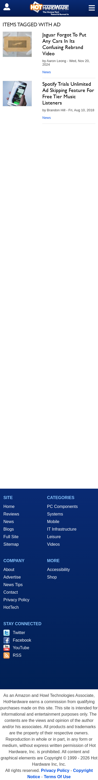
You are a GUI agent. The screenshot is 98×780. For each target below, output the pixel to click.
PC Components (62, 506)
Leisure (54, 537)
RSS (17, 655)
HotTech (11, 607)
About (8, 569)
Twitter (19, 632)
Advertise (12, 577)
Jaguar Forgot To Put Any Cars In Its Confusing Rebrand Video (64, 44)
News (46, 72)
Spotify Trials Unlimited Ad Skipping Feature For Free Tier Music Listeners (68, 93)
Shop (52, 577)
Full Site (11, 537)
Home (9, 506)
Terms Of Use (57, 777)
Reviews (11, 514)
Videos (53, 544)
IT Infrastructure (62, 529)
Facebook (22, 640)
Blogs (8, 529)
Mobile (53, 521)
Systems (55, 514)
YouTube (21, 648)
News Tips (13, 584)
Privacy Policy (16, 600)
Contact (10, 592)
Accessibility (58, 569)
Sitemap (11, 544)
